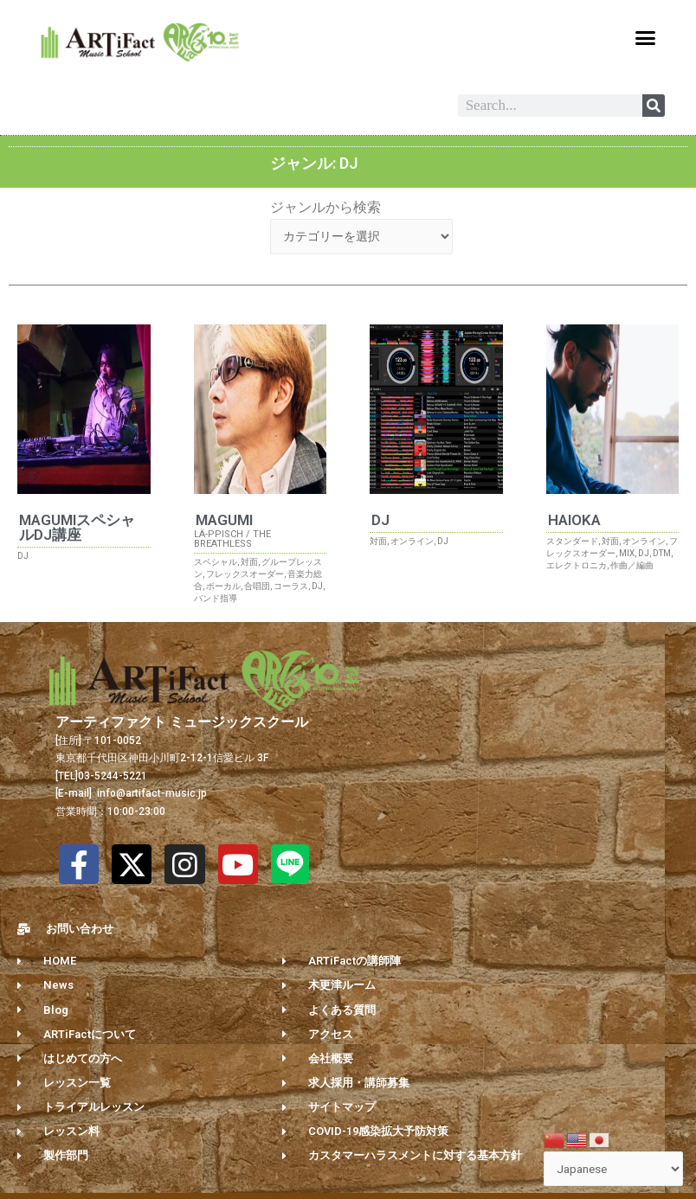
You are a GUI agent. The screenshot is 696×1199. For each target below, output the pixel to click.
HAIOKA (574, 523)
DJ (380, 523)
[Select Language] (614, 1169)
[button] (644, 38)
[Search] (653, 105)
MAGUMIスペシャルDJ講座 (77, 531)
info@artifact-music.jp (150, 797)
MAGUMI (224, 523)
